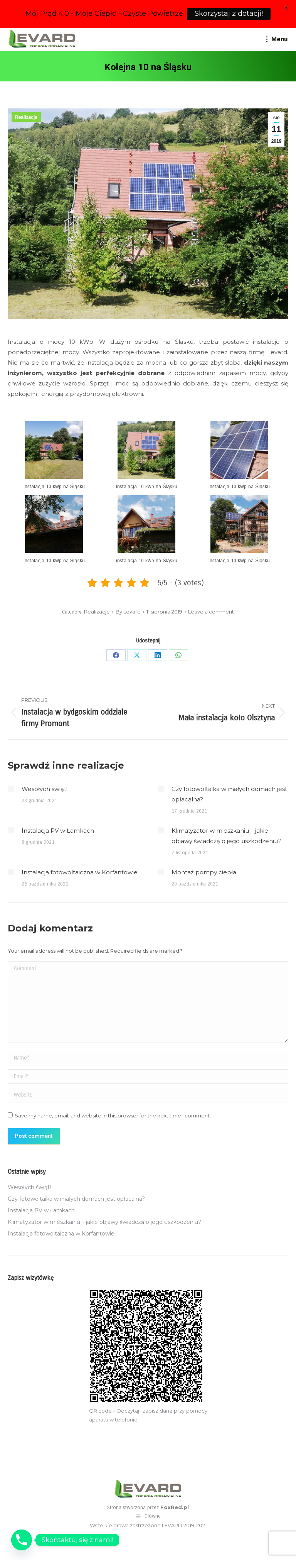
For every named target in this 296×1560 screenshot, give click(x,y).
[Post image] (11, 789)
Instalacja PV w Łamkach (58, 830)
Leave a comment (211, 611)
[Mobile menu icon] (277, 39)
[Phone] (21, 1540)
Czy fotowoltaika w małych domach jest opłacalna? (229, 794)
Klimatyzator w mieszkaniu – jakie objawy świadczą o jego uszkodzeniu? (226, 836)
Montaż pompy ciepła (204, 872)
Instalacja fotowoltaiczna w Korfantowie (80, 872)
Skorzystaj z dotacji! (229, 13)
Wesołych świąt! (44, 789)
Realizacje (26, 117)
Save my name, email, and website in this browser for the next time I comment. (113, 1115)
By (128, 611)
